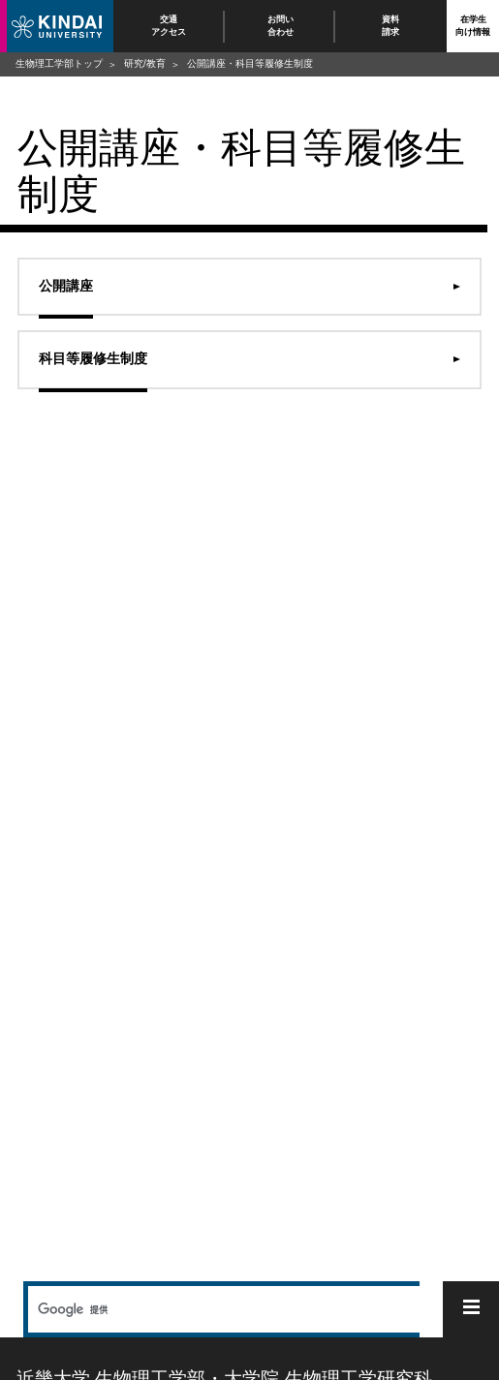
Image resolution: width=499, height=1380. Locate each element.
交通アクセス (168, 26)
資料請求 (391, 26)
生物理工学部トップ (59, 63)
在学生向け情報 (472, 26)
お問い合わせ (279, 26)
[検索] (221, 1309)
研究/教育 (145, 63)
